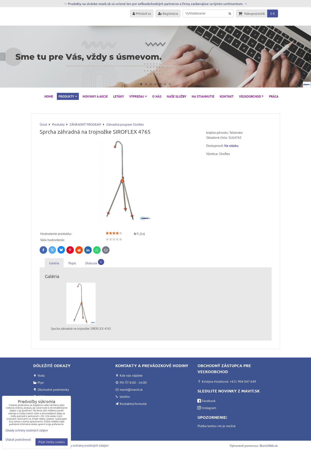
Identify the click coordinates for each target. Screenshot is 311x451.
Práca (273, 96)
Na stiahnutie (203, 96)
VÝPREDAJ (138, 96)
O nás (156, 96)
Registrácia (168, 13)
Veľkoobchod (251, 96)
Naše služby (176, 96)
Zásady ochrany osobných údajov (85, 445)
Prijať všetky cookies (51, 442)
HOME (48, 96)
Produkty (68, 96)
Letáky (118, 96)
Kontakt (227, 96)
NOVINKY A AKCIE (95, 96)
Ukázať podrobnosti (18, 439)
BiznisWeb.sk (269, 446)
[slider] (114, 233)
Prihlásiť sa (142, 13)
